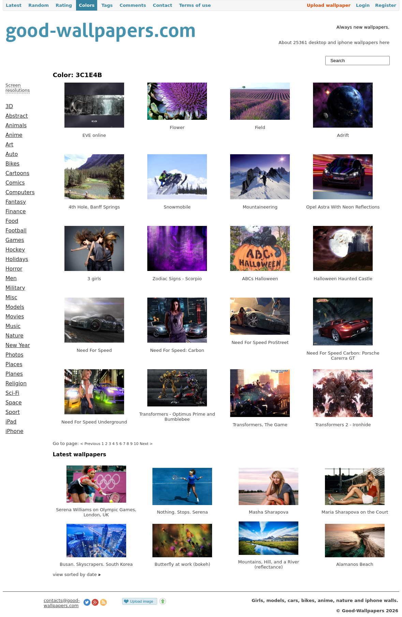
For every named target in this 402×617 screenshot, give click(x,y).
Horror (13, 269)
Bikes (12, 164)
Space (13, 403)
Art (9, 145)
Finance (15, 212)
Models (14, 307)
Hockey (15, 250)
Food (11, 221)
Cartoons (17, 173)
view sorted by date (77, 574)
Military (15, 288)
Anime (14, 135)
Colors (86, 5)
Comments (133, 5)
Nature (14, 336)
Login (363, 5)
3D (9, 106)
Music (12, 326)
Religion (16, 384)
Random (38, 5)
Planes (14, 374)
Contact (162, 5)
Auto (11, 154)
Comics (15, 183)
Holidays (16, 259)
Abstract (16, 116)
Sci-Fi (12, 393)
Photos (14, 355)
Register (385, 5)
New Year (17, 345)
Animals (16, 126)
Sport (12, 412)
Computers (20, 192)
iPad (11, 422)
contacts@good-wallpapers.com (62, 603)
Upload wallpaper (329, 5)
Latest (13, 5)
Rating (64, 5)
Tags (107, 5)
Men (11, 278)
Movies (14, 317)
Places (14, 364)
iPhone (14, 431)
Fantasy (15, 202)
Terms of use (195, 5)
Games (14, 240)
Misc (11, 298)
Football (16, 231)
